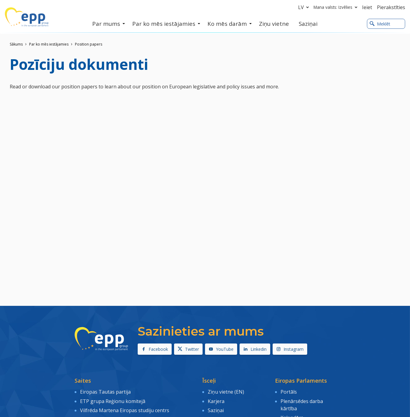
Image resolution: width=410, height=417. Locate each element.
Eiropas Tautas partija (105, 391)
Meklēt (380, 24)
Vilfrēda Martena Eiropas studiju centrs (124, 409)
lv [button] (304, 7)
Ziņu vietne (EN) (226, 391)
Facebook (154, 349)
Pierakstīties (391, 7)
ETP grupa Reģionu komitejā (112, 400)
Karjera (216, 400)
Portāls (289, 391)
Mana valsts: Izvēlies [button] (337, 7)
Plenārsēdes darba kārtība (302, 404)
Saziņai (216, 409)
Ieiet (367, 7)
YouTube (221, 349)
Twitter (188, 349)
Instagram (290, 349)
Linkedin (255, 349)
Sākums (16, 44)
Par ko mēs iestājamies (49, 44)
